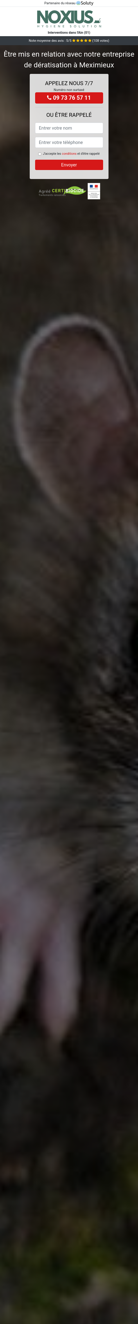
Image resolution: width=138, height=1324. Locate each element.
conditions (69, 153)
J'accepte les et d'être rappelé (71, 153)
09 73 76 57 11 (69, 98)
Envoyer (69, 165)
